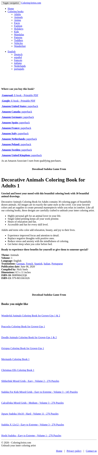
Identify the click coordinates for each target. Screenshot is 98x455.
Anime (17, 20)
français (18, 60)
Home (11, 8)
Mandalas (19, 34)
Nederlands (20, 66)
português (19, 68)
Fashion (18, 26)
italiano (18, 63)
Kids (16, 31)
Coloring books (16, 11)
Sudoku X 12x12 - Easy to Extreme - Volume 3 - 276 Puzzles (32, 424)
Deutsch (18, 54)
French (29, 263)
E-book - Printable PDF (19, 95)
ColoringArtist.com (31, 2)
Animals (18, 17)
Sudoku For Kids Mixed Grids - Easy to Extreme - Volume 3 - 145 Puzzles (39, 392)
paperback (19, 106)
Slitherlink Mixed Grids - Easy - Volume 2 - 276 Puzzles (30, 381)
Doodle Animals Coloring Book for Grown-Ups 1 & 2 (29, 337)
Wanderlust (20, 46)
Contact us (91, 451)
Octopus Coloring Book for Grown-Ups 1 (22, 348)
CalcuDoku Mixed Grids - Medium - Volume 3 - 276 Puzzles (32, 402)
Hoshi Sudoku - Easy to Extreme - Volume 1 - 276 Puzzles (31, 435)
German (20, 263)
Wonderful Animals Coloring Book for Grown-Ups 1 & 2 (30, 315)
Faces (17, 23)
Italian (47, 263)
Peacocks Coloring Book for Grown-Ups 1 (23, 326)
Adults (17, 14)
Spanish (38, 263)
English (12, 51)
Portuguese (57, 263)
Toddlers (18, 40)
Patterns (18, 37)
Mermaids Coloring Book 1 (15, 359)
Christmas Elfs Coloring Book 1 (17, 370)
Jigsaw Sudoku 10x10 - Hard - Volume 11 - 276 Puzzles (30, 413)
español (18, 57)
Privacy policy (74, 451)
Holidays (18, 28)
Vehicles (18, 43)
